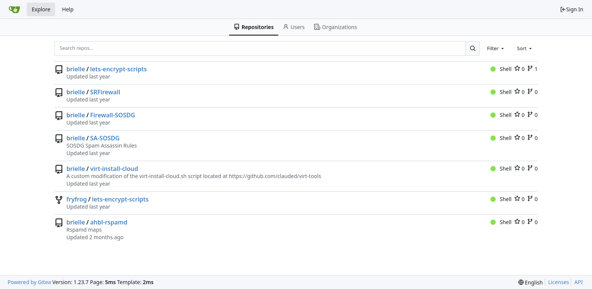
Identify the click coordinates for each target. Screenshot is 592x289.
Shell (501, 68)
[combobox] (496, 48)
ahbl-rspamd (109, 222)
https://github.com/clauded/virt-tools (275, 176)
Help (68, 9)
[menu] (530, 282)
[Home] (14, 9)
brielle (75, 69)
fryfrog (76, 199)
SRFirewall (105, 92)
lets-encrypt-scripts (118, 69)
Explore (41, 9)
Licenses (558, 282)
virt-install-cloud (114, 168)
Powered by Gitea (29, 282)
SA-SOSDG (105, 138)
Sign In (571, 9)
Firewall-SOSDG (112, 115)
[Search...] (472, 48)
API (578, 282)
